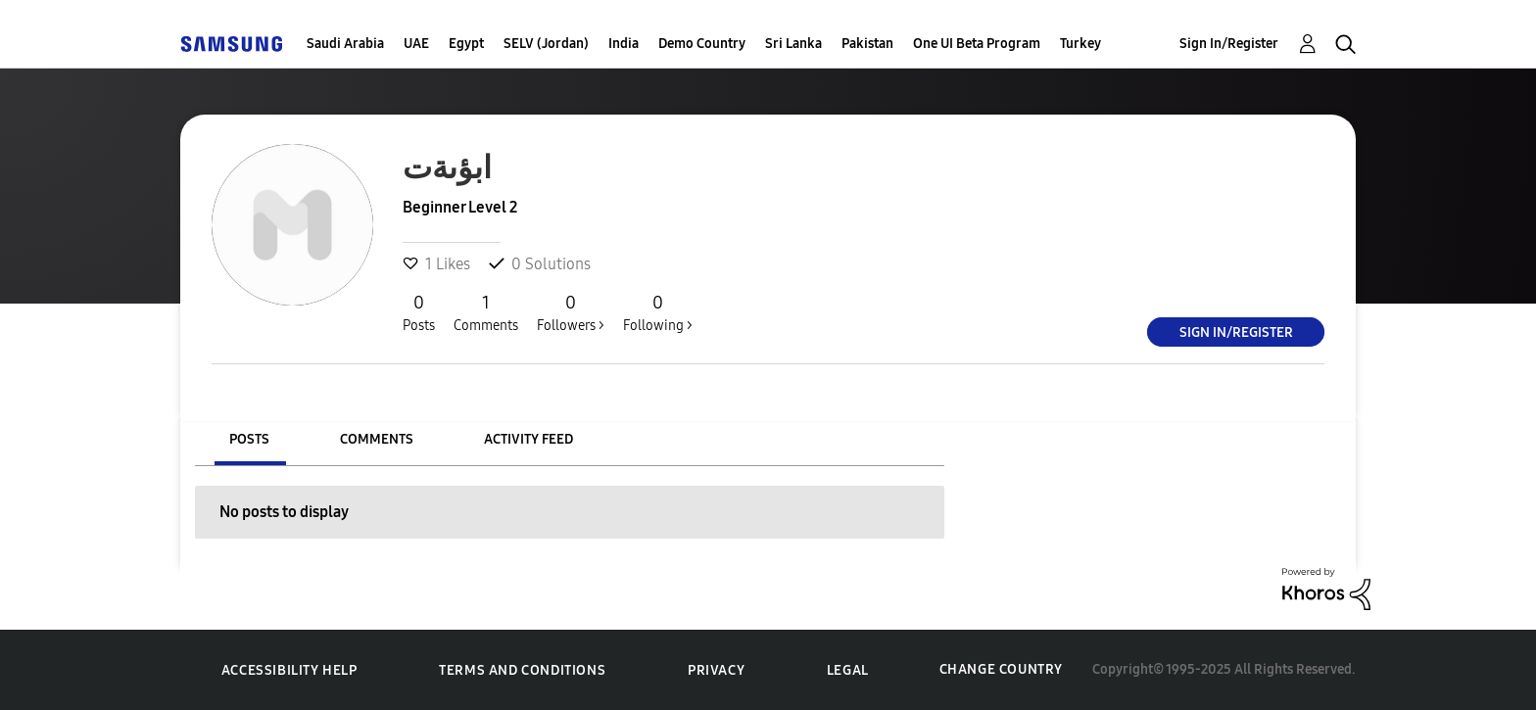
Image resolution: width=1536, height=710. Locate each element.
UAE (416, 43)
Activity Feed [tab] (528, 439)
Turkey (1080, 43)
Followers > (570, 312)
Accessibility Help (289, 670)
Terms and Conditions (522, 670)
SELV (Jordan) (546, 43)
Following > (658, 312)
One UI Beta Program (976, 43)
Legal (848, 670)
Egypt (466, 43)
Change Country (1001, 669)
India (623, 43)
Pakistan (867, 43)
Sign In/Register (1228, 43)
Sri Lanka (793, 43)
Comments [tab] (376, 439)
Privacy (716, 670)
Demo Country (701, 43)
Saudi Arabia (345, 43)
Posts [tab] (249, 439)
